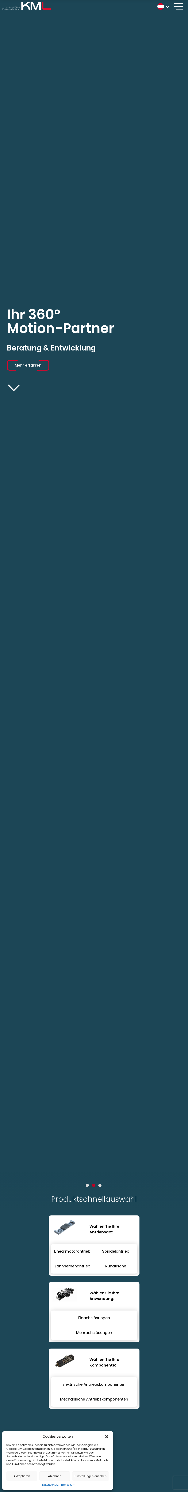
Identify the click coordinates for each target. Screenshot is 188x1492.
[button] (107, 1437)
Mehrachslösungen (94, 1332)
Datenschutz (50, 1485)
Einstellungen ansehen (90, 1476)
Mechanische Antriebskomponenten (94, 1399)
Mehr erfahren (28, 365)
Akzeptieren (21, 1476)
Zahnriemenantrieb (72, 1266)
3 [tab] (99, 1185)
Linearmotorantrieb (72, 1251)
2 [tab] (93, 1185)
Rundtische (115, 1266)
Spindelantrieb (115, 1251)
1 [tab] (87, 1185)
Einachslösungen (94, 1317)
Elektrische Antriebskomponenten (94, 1384)
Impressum (68, 1485)
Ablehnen (54, 1476)
